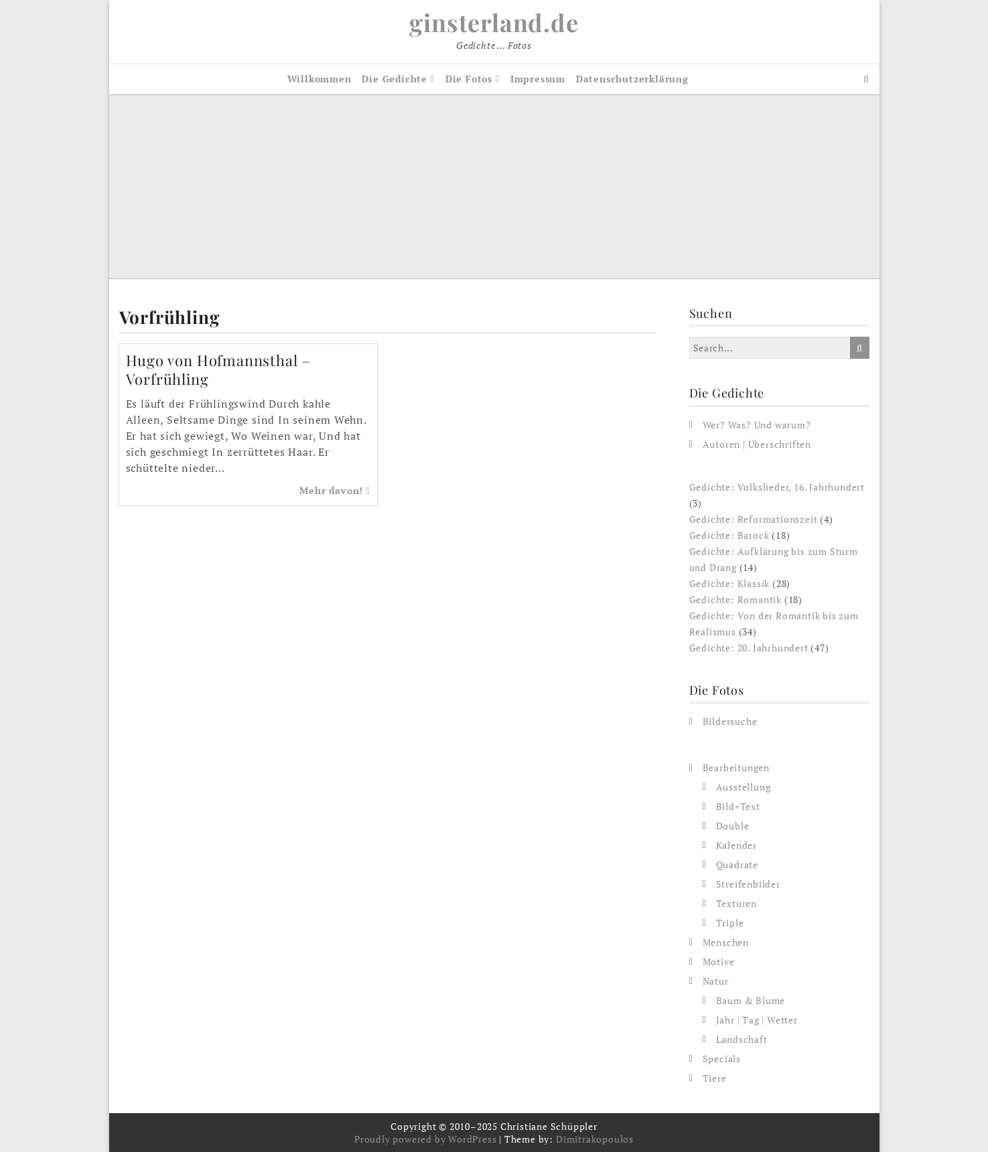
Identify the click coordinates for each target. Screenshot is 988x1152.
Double (733, 825)
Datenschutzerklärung (632, 78)
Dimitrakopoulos (595, 1139)
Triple (730, 922)
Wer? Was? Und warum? (757, 424)
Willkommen (319, 78)
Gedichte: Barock (729, 535)
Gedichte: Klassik (729, 583)
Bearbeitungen (736, 767)
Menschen (726, 942)
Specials (722, 1058)
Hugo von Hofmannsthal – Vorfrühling (218, 370)
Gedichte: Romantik (735, 599)
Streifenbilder (748, 884)
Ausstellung (743, 786)
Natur (716, 981)
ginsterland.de (493, 22)
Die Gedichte (394, 78)
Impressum (537, 78)
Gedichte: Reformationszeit (753, 519)
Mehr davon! (334, 490)
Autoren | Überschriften (757, 444)
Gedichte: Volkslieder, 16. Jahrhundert (777, 487)
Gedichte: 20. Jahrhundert (748, 647)
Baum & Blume (751, 1000)
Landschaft (742, 1039)
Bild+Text (738, 806)
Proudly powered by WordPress (425, 1139)
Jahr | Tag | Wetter (757, 1019)
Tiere (715, 1078)
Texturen (736, 903)
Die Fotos (468, 78)
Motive (719, 961)
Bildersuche (730, 721)
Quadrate (737, 864)
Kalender (736, 845)
